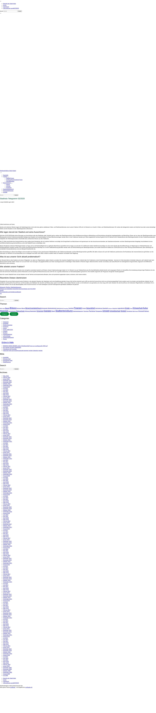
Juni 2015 (5, 568)
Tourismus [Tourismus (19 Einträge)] (92, 311)
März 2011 (6, 644)
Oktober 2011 (6, 633)
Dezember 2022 (7, 437)
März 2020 (6, 483)
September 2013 (7, 599)
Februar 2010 (6, 664)
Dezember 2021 (7, 454)
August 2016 (6, 547)
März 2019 (6, 502)
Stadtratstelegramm (16, 287)
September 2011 (7, 635)
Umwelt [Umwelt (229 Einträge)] (105, 311)
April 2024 (6, 412)
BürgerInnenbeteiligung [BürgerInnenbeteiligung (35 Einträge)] (33, 308)
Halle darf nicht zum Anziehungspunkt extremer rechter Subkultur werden (22, 350)
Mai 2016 (5, 550)
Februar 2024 (6, 415)
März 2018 (6, 519)
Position (8, 287)
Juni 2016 (5, 549)
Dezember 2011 (7, 630)
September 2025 (7, 385)
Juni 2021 (5, 460)
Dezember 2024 (7, 399)
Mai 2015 (5, 569)
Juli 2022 (5, 443)
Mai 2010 (5, 660)
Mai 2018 (5, 516)
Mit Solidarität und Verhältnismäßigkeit (78, 292)
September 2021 (7, 458)
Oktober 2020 (6, 472)
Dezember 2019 (7, 488)
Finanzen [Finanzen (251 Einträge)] (78, 308)
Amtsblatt (5, 323)
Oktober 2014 (6, 580)
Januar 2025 (6, 398)
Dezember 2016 (7, 541)
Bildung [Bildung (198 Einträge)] (13, 308)
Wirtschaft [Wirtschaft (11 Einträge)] (141, 311)
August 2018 (6, 513)
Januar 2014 (6, 593)
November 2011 (7, 632)
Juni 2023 (5, 427)
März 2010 (6, 663)
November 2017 (7, 524)
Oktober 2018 (6, 510)
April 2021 (6, 463)
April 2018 (6, 518)
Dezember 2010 (7, 649)
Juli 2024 (5, 407)
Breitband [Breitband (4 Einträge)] (19, 308)
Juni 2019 (5, 497)
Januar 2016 (6, 557)
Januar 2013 (6, 611)
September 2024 (7, 404)
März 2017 (6, 536)
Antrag (5, 328)
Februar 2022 (6, 451)
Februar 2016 (6, 555)
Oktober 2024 (6, 402)
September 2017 (7, 527)
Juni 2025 (5, 390)
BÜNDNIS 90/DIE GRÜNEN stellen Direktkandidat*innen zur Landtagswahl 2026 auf (25, 346)
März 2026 (6, 376)
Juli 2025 (5, 388)
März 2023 (6, 432)
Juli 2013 (5, 602)
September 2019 (7, 493)
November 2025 (7, 382)
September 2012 (7, 617)
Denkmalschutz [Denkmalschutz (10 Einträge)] (52, 308)
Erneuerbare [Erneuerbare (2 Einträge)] (65, 308)
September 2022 (7, 441)
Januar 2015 (6, 575)
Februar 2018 (6, 521)
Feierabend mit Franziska (10, 349)
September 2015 (7, 563)
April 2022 (6, 447)
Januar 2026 (6, 379)
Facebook (13, 314)
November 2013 (7, 596)
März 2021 (6, 465)
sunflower (12, 687)
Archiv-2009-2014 (8, 329)
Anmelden (6, 357)
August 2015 (6, 564)
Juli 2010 (5, 656)
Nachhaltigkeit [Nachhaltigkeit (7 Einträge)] (12, 311)
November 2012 (7, 614)
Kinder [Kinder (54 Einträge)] (127, 308)
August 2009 (6, 674)
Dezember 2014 (7, 577)
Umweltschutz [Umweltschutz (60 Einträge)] (115, 311)
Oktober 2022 (6, 440)
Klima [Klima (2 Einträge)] (131, 308)
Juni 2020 (5, 479)
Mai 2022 (5, 446)
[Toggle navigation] (1, 172)
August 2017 (6, 529)
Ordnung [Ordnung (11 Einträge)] (27, 311)
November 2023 (7, 419)
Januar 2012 (6, 628)
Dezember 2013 (7, 594)
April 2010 (6, 661)
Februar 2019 (6, 504)
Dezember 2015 (7, 558)
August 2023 (6, 424)
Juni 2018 (5, 515)
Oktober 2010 (6, 652)
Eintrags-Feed (6, 359)
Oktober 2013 (6, 597)
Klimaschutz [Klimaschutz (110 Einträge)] (138, 308)
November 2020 (7, 471)
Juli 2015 (5, 566)
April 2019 (6, 500)
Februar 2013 (6, 610)
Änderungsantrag (7, 325)
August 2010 (6, 655)
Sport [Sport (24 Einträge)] (53, 311)
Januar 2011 (6, 647)
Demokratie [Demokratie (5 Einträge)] (45, 308)
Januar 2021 (6, 468)
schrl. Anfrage (6, 336)
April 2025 (6, 393)
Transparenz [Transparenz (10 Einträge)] (99, 311)
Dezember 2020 (7, 469)
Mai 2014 (5, 586)
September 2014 (7, 582)
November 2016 (7, 543)
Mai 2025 (5, 391)
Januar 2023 (6, 435)
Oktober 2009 (6, 671)
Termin (5, 339)
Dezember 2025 (7, 380)
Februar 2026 (6, 377)
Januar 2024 (6, 416)
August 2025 (6, 387)
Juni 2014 (5, 585)
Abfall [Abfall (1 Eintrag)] (1, 308)
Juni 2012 (5, 621)
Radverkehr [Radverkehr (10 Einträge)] (33, 311)
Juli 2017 (5, 530)
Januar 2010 (6, 666)
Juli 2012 (5, 619)
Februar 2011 (6, 646)
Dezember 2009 (7, 667)
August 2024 (6, 405)
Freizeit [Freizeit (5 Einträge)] (84, 308)
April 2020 (6, 482)
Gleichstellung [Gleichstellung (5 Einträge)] (98, 308)
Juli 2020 (5, 477)
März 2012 (6, 625)
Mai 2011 (5, 641)
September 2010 (7, 653)
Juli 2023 (5, 426)
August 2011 (6, 636)
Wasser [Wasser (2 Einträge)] (136, 311)
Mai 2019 (5, 499)
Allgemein (2, 287)
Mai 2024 (5, 410)
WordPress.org (7, 362)
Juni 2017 (5, 532)
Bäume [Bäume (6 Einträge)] (23, 308)
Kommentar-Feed (7, 360)
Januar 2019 (6, 505)
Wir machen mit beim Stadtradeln (12, 347)
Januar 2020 (6, 486)
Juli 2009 (5, 675)
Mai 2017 (5, 533)
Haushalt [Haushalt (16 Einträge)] (105, 308)
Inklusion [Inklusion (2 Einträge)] (110, 308)
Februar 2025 (6, 396)
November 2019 (7, 490)
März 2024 (6, 413)
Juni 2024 (5, 408)
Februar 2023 (6, 433)
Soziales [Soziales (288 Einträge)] (47, 310)
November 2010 (7, 650)
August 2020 (6, 476)
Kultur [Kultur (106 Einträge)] (145, 308)
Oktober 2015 (6, 561)
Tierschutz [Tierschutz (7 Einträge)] (86, 311)
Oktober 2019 (6, 491)
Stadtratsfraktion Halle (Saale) (8, 170)
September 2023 (7, 422)
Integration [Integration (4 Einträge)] (114, 308)
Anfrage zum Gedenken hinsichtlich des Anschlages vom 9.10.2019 (78, 289)
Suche (1, 11)
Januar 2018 (6, 522)
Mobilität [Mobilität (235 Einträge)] (4, 311)
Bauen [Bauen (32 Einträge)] (7, 308)
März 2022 (6, 449)
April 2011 (6, 642)
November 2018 (7, 508)
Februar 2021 (6, 466)
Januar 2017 (6, 539)
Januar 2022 (6, 452)
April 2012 (6, 624)
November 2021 (7, 455)
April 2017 (6, 535)
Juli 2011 (5, 638)
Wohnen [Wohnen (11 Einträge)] (146, 311)
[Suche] (10, 11)
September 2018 (7, 511)
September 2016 (7, 546)
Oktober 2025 (6, 383)
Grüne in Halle (8, 342)
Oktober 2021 (6, 457)
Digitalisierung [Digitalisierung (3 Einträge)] (60, 308)
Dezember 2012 (7, 613)
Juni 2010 (5, 658)
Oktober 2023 (6, 421)
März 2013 (6, 608)
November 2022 (7, 438)
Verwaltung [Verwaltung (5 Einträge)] (129, 311)
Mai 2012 (5, 622)
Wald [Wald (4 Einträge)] (134, 311)
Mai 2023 (5, 429)
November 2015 (7, 560)
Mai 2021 (5, 461)
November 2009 (7, 669)
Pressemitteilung (7, 334)
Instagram (4, 314)
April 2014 (6, 588)
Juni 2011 (5, 639)
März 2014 (6, 589)
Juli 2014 (5, 583)
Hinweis (5, 331)
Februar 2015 (6, 574)
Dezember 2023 (7, 418)
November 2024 (7, 401)
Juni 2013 (5, 603)
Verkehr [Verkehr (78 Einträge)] (124, 311)
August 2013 (6, 600)
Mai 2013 (5, 605)
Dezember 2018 (7, 507)
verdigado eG (28, 687)
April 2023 (6, 430)
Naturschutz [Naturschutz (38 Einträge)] (20, 311)
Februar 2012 (6, 627)
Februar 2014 (6, 591)
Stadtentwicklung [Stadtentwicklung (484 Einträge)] (64, 310)
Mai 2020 (5, 480)
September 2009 (7, 672)
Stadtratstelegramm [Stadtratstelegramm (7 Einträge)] (78, 311)
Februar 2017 (6, 538)
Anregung (5, 326)
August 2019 (6, 494)
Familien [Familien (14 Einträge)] (71, 308)
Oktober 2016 (6, 544)
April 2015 (6, 571)
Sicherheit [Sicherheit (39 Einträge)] (40, 311)
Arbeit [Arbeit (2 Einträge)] (3, 308)
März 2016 (6, 554)
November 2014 (7, 578)
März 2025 (6, 394)
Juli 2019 (5, 496)
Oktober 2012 (6, 616)
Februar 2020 (6, 485)
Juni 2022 (5, 444)
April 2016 (6, 552)
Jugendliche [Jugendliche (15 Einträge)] (121, 308)
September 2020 (7, 474)
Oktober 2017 (6, 525)
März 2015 (6, 572)
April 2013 (6, 607)
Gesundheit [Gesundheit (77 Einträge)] (90, 308)
